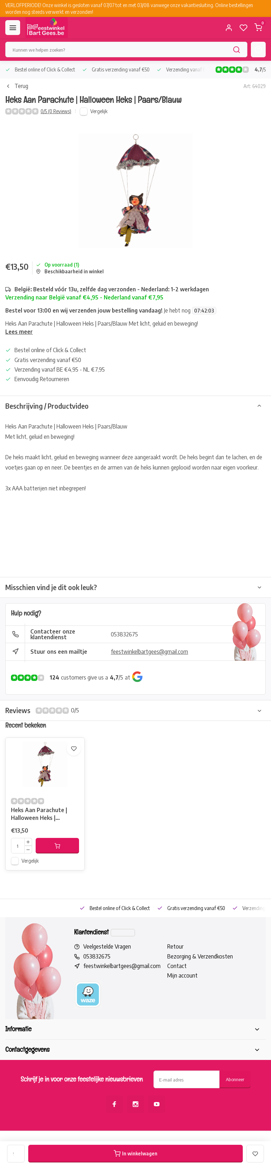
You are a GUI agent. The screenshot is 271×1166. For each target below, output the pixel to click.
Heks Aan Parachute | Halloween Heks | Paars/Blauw (39, 814)
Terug (16, 85)
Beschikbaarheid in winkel (70, 271)
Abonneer (235, 1079)
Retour (175, 946)
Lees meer (19, 331)
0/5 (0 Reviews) (56, 111)
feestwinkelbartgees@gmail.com (149, 651)
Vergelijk (99, 111)
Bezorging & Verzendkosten (200, 956)
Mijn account (182, 975)
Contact (177, 965)
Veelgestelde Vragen (107, 946)
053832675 (124, 634)
